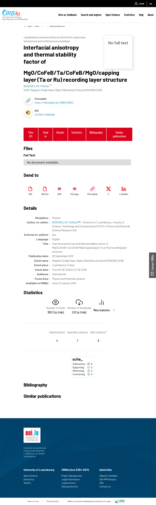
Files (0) (30, 134)
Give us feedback (67, 14)
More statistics (102, 310)
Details (60, 132)
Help (141, 14)
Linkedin (123, 194)
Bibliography (96, 132)
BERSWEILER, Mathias (66, 222)
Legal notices (69, 482)
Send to (45, 134)
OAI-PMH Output (109, 479)
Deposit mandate (109, 475)
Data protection (71, 486)
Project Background (72, 475)
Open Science (113, 14)
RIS (30, 194)
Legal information (72, 479)
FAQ (102, 482)
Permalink (92, 194)
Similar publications (119, 134)
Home (37, 26)
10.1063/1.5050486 (45, 114)
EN (151, 4)
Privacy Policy (53, 501)
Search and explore (91, 14)
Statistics (129, 14)
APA (59, 194)
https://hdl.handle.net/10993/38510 (54, 102)
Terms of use (32, 501)
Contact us (106, 486)
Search (29, 482)
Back (30, 26)
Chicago (74, 194)
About (151, 14)
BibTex (45, 194)
